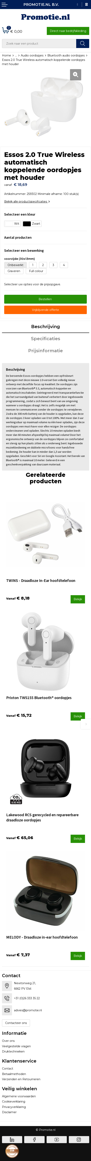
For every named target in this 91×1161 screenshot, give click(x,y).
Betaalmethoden (14, 1074)
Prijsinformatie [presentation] (45, 350)
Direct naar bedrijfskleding (68, 31)
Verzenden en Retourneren (21, 1079)
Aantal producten (18, 237)
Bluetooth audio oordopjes (66, 55)
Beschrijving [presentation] (45, 326)
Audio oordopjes (32, 55)
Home (6, 55)
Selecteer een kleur (19, 214)
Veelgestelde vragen (16, 1046)
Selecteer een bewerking (24, 250)
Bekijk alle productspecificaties (27, 201)
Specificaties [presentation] (45, 338)
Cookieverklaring (13, 1101)
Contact (7, 1068)
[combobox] (39, 43)
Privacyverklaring (14, 1107)
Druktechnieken (13, 1051)
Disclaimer (9, 1112)
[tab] (45, 327)
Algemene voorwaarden (19, 1096)
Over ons (8, 1041)
